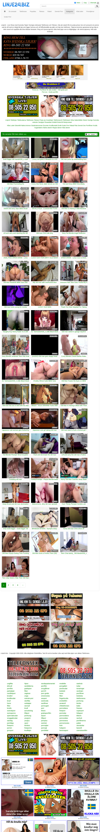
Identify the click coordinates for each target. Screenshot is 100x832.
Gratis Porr (65, 125)
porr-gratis (45, 693)
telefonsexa (80, 698)
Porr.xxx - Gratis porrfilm (50, 92)
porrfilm (44, 686)
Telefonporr (66, 120)
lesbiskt (62, 691)
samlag (10, 721)
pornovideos (64, 716)
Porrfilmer (89, 125)
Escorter (46, 125)
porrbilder (44, 730)
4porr (26, 683)
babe (78, 706)
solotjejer (27, 703)
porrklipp (10, 723)
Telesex (36, 120)
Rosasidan (48, 122)
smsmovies (45, 696)
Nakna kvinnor (26, 125)
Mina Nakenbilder (77, 120)
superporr (80, 711)
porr (42, 708)
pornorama (63, 721)
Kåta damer (66, 128)
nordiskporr (11, 693)
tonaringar (80, 688)
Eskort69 (18, 125)
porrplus (44, 721)
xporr (26, 723)
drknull (9, 686)
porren (9, 728)
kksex (43, 711)
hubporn (62, 728)
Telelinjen (14, 120)
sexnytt (27, 706)
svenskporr (11, 711)
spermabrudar (12, 716)
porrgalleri (63, 686)
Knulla (95, 125)
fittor (26, 691)
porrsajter (44, 725)
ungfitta (10, 683)
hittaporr (79, 713)
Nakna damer (47, 128)
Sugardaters (38, 128)
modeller (62, 683)
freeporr (62, 711)
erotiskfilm (63, 701)
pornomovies (64, 723)
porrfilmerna (81, 721)
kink (60, 725)
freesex (79, 708)
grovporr (10, 730)
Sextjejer (41, 122)
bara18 (79, 728)
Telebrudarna (21, 120)
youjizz (27, 721)
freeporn (10, 725)
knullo (9, 708)
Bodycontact (68, 122)
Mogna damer (57, 128)
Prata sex (43, 120)
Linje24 (7, 120)
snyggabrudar (12, 718)
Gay (85, 3)
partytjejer (11, 691)
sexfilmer (44, 703)
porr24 (43, 691)
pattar (78, 723)
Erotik (60, 125)
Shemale (93, 3)
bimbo (78, 703)
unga (26, 696)
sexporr (44, 698)
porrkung (79, 701)
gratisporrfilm (46, 713)
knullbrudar (11, 698)
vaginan (27, 693)
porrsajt (44, 728)
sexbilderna (28, 686)
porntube (62, 713)
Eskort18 (60, 122)
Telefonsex (30, 120)
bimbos (27, 725)
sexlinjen (79, 691)
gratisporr (28, 688)
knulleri (10, 696)
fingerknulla (63, 698)
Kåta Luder (11, 125)
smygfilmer (45, 688)
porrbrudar (63, 688)
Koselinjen (49, 120)
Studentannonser (37, 125)
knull (9, 701)
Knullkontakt (53, 125)
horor (61, 693)
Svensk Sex (82, 125)
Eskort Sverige (88, 120)
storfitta (27, 701)
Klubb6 (54, 122)
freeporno (28, 728)
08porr (43, 718)
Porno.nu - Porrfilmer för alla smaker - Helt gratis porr (50, 90)
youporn (27, 718)
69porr (26, 713)
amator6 (62, 703)
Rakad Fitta (73, 125)
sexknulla (44, 701)
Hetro (78, 3)
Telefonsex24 (58, 120)
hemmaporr (63, 730)
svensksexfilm (81, 730)
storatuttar (80, 725)
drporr (43, 716)
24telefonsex (64, 706)
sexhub (79, 718)
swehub (79, 683)
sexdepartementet (48, 683)
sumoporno (11, 713)
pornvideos (63, 708)
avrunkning (28, 711)
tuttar (78, 686)
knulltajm (27, 730)
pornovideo (63, 718)
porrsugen (45, 706)
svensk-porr (28, 698)
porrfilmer (80, 693)
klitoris (78, 716)
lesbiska (79, 696)
